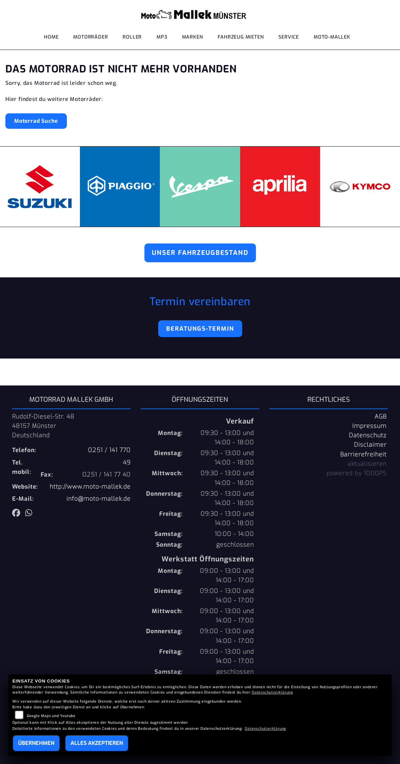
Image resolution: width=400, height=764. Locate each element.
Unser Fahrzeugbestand (200, 253)
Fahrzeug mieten (241, 38)
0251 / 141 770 (109, 450)
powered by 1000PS (356, 473)
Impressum (369, 426)
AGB (380, 417)
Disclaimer (370, 445)
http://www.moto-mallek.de (90, 487)
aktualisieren (367, 464)
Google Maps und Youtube (51, 715)
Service (288, 38)
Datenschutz (368, 435)
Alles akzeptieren (97, 743)
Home (51, 38)
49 (127, 462)
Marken (192, 38)
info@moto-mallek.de (98, 499)
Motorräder (90, 38)
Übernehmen (36, 743)
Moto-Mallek (332, 38)
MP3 (162, 38)
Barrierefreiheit (363, 454)
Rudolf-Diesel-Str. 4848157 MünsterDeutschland (43, 426)
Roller (132, 38)
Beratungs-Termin (200, 329)
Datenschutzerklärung (272, 692)
